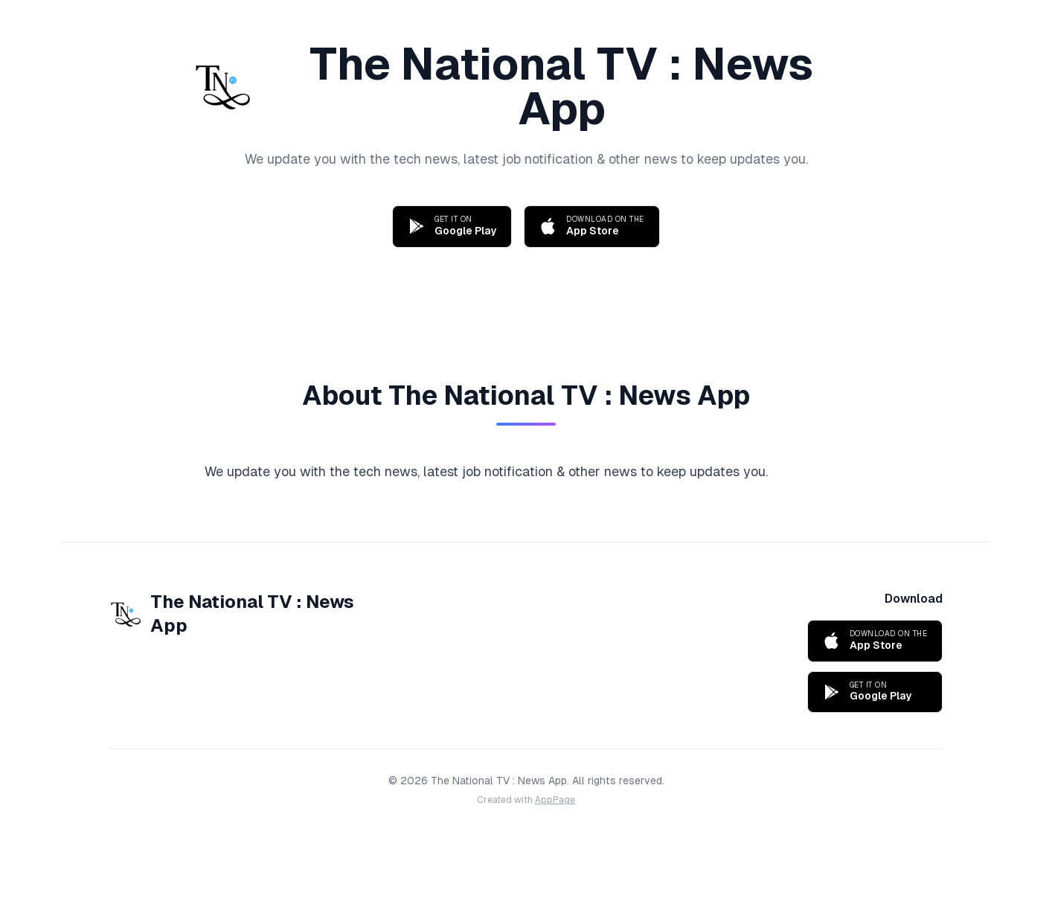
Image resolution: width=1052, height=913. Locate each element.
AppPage (555, 800)
